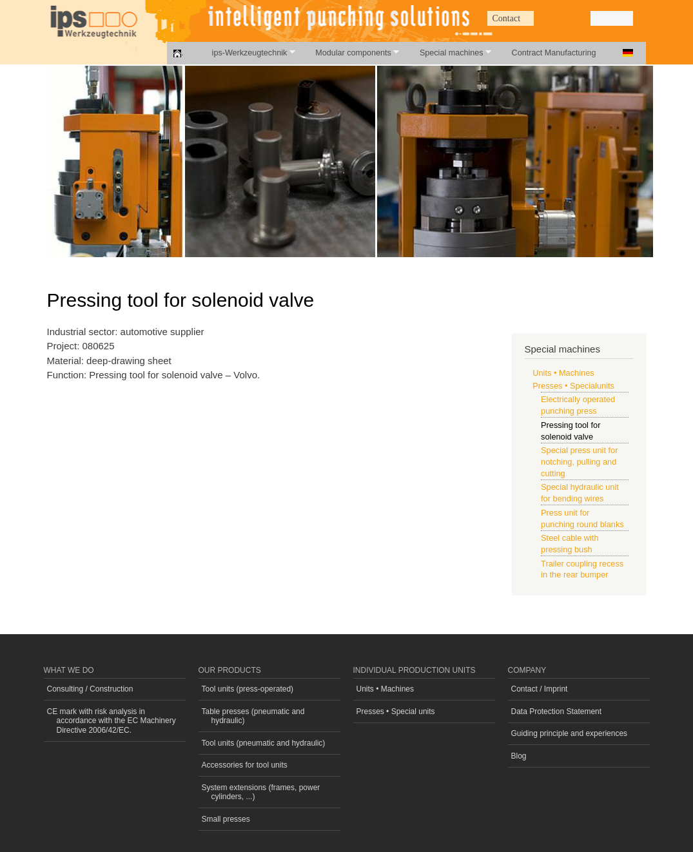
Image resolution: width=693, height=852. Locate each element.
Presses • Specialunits (573, 386)
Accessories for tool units (245, 765)
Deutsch (628, 53)
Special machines (448, 52)
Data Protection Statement (556, 711)
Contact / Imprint (539, 688)
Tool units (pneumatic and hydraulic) (264, 743)
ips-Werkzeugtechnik (246, 52)
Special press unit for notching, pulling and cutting (579, 461)
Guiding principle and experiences (569, 733)
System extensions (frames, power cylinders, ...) (261, 792)
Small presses (226, 819)
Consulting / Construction (90, 688)
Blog (519, 755)
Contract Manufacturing (554, 52)
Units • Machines (563, 373)
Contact (507, 18)
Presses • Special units (395, 711)
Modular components (350, 52)
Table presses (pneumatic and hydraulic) (253, 716)
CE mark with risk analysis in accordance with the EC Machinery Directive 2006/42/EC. (111, 721)
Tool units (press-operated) (248, 688)
